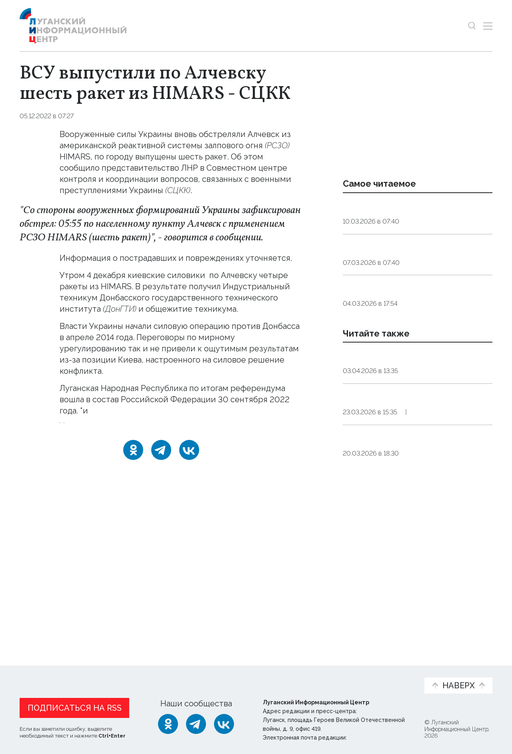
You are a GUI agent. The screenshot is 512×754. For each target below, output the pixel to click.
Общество (423, 242)
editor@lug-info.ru (375, 735)
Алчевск (76, 439)
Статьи (71, 671)
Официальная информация (118, 675)
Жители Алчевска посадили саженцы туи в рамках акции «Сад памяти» (411, 429)
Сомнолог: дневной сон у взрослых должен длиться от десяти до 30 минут (413, 217)
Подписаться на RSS (75, 706)
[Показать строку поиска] (472, 26)
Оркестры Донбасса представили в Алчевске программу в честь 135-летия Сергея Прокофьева (414, 553)
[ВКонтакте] (189, 472)
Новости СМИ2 (43, 623)
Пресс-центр (332, 675)
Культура (418, 516)
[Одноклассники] (133, 472)
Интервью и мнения (211, 675)
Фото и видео (277, 675)
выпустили (228, 275)
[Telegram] (161, 472)
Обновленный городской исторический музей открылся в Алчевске (407, 491)
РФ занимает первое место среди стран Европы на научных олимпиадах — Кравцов (411, 340)
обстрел (113, 439)
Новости (34, 671)
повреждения (88, 297)
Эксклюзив (458, 516)
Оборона (95, 116)
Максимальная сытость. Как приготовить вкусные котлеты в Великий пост (406, 279)
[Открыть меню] (488, 26)
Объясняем (393, 671)
